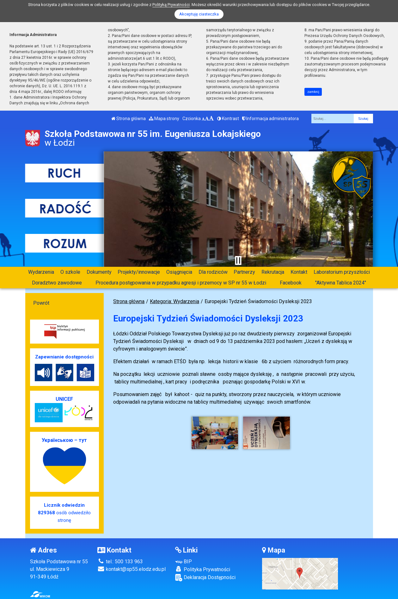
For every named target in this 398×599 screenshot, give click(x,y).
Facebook (291, 283)
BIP (183, 562)
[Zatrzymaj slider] (238, 260)
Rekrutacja (272, 272)
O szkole (70, 272)
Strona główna (128, 118)
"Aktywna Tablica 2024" (340, 283)
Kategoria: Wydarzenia (174, 301)
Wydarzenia (41, 272)
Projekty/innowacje (139, 272)
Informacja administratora (270, 118)
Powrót (41, 303)
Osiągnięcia (179, 272)
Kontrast (228, 118)
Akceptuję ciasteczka (199, 14)
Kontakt (299, 272)
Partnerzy (244, 272)
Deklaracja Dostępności (205, 577)
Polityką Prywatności (171, 4)
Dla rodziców (213, 272)
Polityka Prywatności (202, 569)
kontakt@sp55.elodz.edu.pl (131, 569)
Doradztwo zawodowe (57, 283)
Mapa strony (164, 118)
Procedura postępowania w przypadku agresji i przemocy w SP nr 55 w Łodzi (180, 283)
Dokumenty (99, 272)
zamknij (313, 92)
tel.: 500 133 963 (120, 562)
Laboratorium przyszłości (342, 272)
